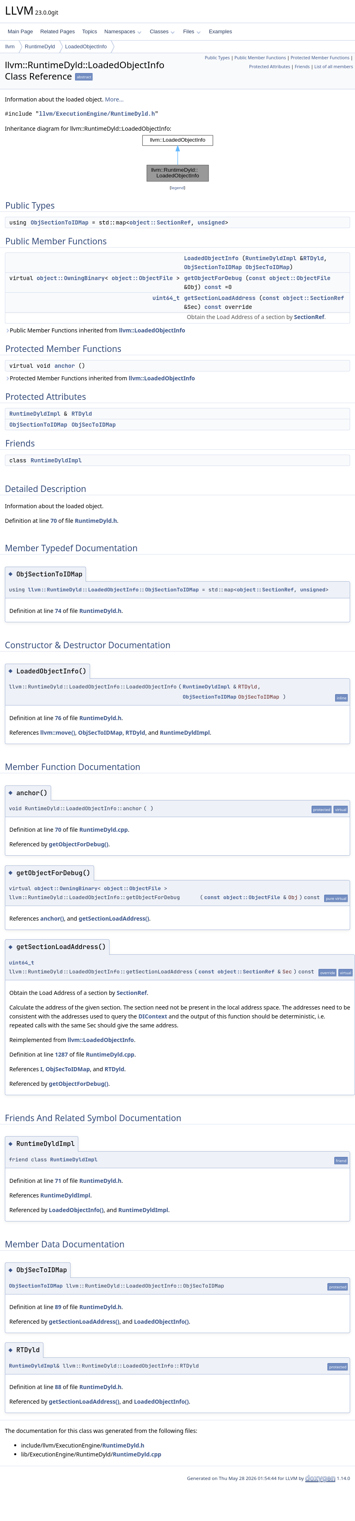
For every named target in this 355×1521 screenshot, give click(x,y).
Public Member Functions (260, 57)
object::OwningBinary (71, 278)
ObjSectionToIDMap (59, 222)
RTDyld (313, 258)
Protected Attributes (269, 66)
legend (177, 187)
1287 (61, 1054)
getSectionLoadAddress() (114, 918)
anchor (64, 365)
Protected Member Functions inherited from (100, 378)
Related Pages (57, 31)
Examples (220, 31)
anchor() (52, 918)
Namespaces (122, 31)
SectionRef (309, 317)
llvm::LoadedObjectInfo (152, 330)
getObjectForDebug (213, 278)
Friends (302, 66)
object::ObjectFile (142, 278)
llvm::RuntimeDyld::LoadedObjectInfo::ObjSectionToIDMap (113, 589)
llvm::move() (57, 732)
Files (191, 31)
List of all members (333, 66)
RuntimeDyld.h (96, 520)
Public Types (217, 57)
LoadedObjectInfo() (76, 1210)
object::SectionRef (160, 222)
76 (58, 718)
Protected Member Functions (319, 57)
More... (114, 99)
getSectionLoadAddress (219, 298)
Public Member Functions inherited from (95, 330)
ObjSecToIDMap (267, 267)
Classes (162, 31)
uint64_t (166, 298)
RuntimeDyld (40, 46)
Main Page (20, 31)
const (257, 278)
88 (58, 1387)
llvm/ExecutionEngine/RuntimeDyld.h (97, 114)
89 (58, 1307)
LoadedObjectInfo (86, 46)
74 (58, 611)
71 (58, 1180)
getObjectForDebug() (78, 844)
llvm (10, 46)
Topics (89, 31)
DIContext (152, 1016)
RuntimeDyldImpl (271, 258)
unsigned (211, 222)
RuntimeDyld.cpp (103, 829)
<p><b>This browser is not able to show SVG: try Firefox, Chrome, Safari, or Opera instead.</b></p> (177, 158)
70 (53, 520)
